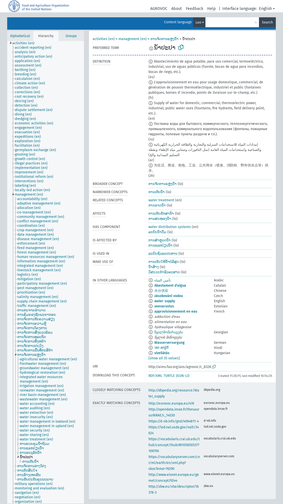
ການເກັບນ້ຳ (156, 192)
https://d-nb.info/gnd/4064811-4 (173, 421)
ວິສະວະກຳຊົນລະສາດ (164, 272)
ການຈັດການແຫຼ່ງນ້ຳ (164, 39)
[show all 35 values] (164, 358)
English (265, 8)
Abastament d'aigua (170, 285)
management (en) (132, 39)
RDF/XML (155, 376)
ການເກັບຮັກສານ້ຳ (161, 213)
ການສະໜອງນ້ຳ (159, 219)
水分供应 (161, 291)
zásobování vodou (168, 296)
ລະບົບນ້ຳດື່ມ (157, 232)
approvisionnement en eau (175, 311)
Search (267, 22)
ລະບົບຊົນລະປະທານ (162, 254)
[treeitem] (25, 43)
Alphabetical (20, 36)
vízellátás (162, 353)
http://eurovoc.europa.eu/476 (171, 403)
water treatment (161, 200)
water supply (164, 301)
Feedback (194, 8)
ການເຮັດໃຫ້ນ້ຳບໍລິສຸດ (163, 262)
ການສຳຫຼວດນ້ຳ (159, 240)
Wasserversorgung (169, 343)
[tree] (45, 272)
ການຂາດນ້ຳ (157, 205)
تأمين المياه (162, 280)
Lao (198, 22)
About (176, 8)
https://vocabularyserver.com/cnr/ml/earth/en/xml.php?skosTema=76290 (174, 463)
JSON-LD (182, 376)
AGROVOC (158, 8)
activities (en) (104, 39)
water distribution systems (169, 227)
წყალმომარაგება (168, 332)
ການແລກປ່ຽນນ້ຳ (160, 245)
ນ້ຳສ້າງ (153, 267)
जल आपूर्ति (161, 348)
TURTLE (169, 376)
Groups (71, 36)
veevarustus (164, 306)
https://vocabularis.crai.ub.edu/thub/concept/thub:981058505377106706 (174, 445)
